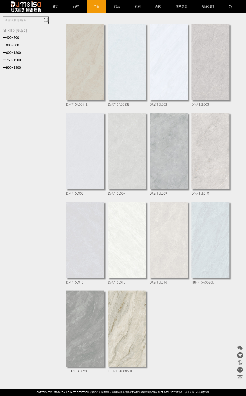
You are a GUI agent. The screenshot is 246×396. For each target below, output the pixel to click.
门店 (117, 6)
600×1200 (12, 53)
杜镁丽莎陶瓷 (202, 392)
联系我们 (208, 6)
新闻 (158, 6)
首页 (56, 6)
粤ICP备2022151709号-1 (170, 392)
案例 (138, 6)
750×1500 (12, 60)
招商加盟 (181, 6)
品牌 (76, 6)
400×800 (11, 38)
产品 (97, 6)
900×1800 (12, 67)
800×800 (11, 45)
